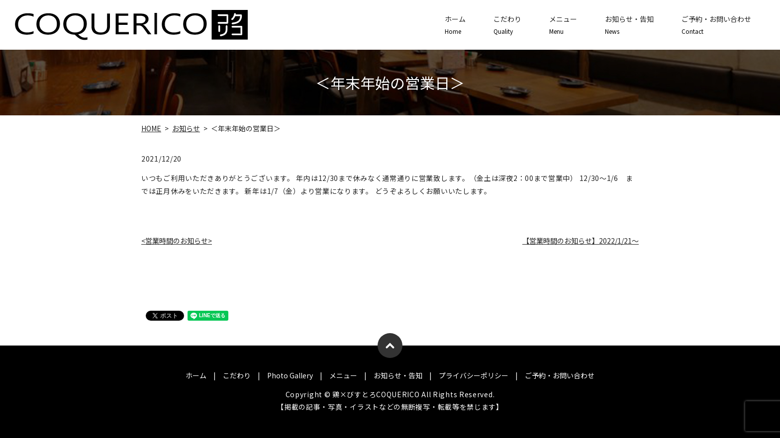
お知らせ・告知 (629, 25)
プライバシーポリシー (473, 375)
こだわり (507, 25)
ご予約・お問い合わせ (716, 25)
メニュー (563, 25)
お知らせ (186, 128)
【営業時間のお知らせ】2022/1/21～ (580, 241)
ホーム (455, 25)
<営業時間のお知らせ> (176, 241)
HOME (151, 128)
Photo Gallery (290, 375)
